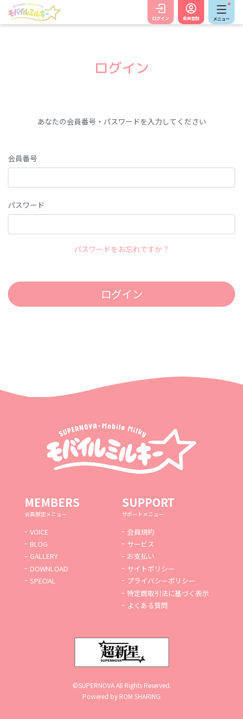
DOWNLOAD (49, 569)
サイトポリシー (151, 569)
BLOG (39, 544)
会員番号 (22, 158)
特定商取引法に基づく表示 (168, 593)
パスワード (26, 205)
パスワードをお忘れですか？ (122, 249)
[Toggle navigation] (221, 12)
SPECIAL (43, 581)
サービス (140, 544)
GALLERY (44, 556)
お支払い (140, 556)
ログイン (160, 18)
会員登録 (191, 18)
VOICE (39, 532)
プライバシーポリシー (161, 581)
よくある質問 (147, 605)
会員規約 (140, 532)
